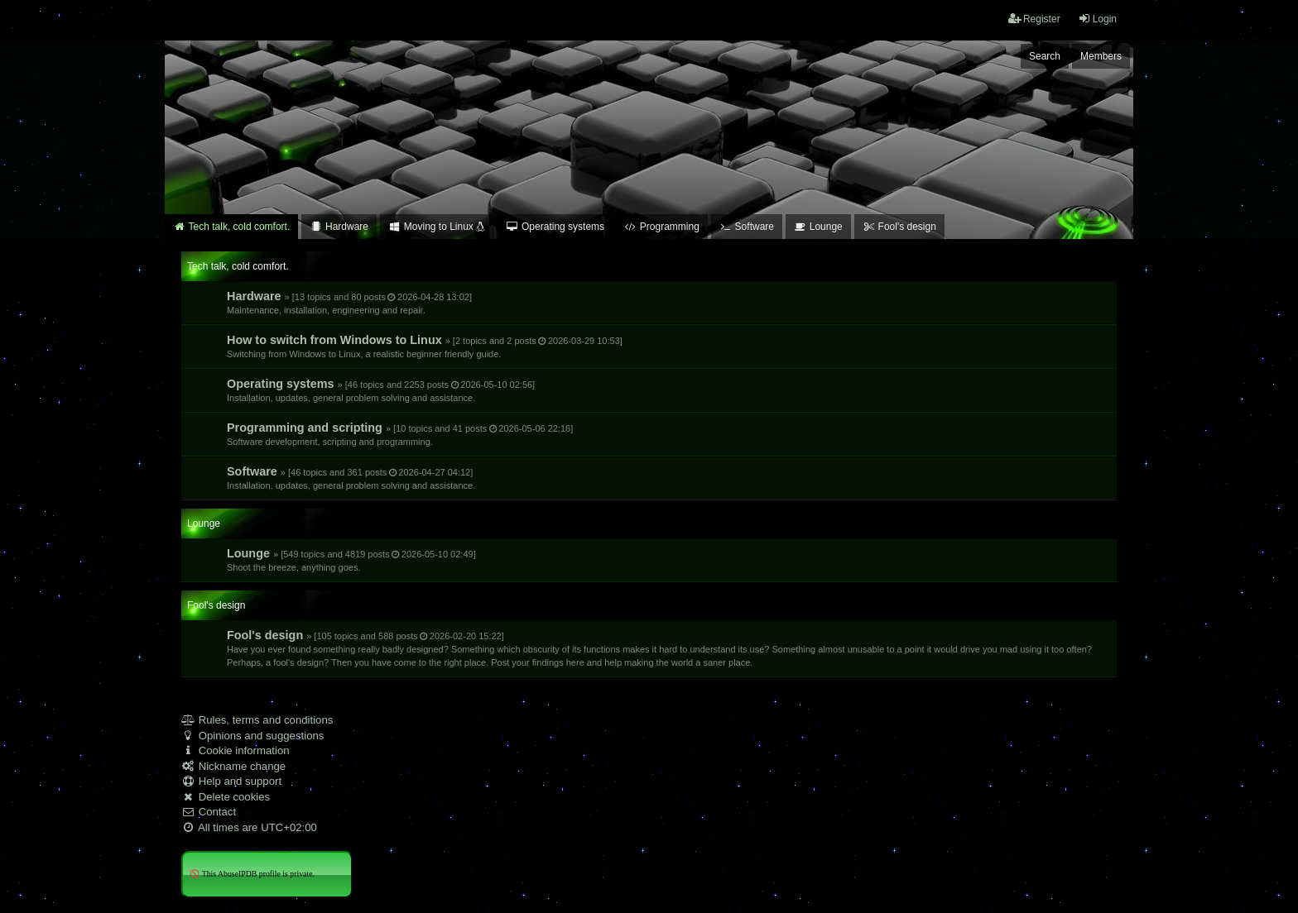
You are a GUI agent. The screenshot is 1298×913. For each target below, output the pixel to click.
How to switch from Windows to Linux (425, 346)
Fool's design (659, 648)
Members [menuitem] (1101, 56)
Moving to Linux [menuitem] (437, 226)
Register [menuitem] (1034, 18)
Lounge (351, 559)
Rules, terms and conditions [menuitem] (257, 720)
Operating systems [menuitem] (555, 226)
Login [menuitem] (1097, 18)
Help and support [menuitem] (231, 781)
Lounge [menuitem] (818, 226)
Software (351, 477)
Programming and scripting (400, 434)
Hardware (349, 302)
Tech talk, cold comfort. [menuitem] (231, 226)
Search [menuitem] (1044, 56)
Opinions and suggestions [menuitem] (252, 735)
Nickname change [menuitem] (233, 766)
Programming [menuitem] (661, 226)
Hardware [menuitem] (339, 226)
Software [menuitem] (746, 226)
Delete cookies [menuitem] (225, 797)
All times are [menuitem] (249, 827)
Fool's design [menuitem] (899, 226)
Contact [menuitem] (208, 811)
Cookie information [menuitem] (235, 750)
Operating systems (381, 390)
